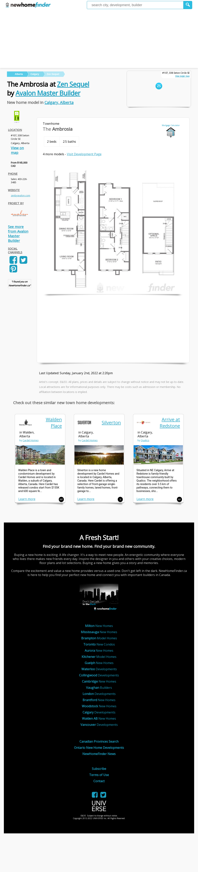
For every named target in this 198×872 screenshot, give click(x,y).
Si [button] (120, 499)
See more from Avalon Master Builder (18, 233)
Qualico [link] (145, 440)
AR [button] (179, 499)
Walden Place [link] (54, 422)
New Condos (99, 644)
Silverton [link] (111, 422)
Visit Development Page (84, 154)
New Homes (99, 626)
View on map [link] (17, 150)
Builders (99, 687)
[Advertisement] (99, 39)
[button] (187, 5)
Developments (99, 669)
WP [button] (61, 499)
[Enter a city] (135, 5)
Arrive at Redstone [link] (170, 422)
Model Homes (99, 638)
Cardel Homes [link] (30, 440)
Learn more (26, 499)
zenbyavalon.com (20, 195)
